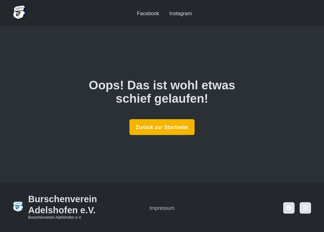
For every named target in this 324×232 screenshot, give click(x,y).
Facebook (148, 13)
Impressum (161, 208)
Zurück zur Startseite (162, 127)
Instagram (180, 13)
